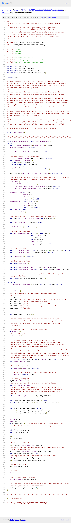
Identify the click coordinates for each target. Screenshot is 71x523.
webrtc (5, 10)
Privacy (17, 520)
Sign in (67, 3)
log (49, 18)
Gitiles (12, 520)
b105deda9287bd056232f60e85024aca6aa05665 (42, 10)
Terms (23, 520)
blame (54, 18)
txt (62, 520)
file (43, 18)
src (11, 10)
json (67, 520)
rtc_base (6, 13)
